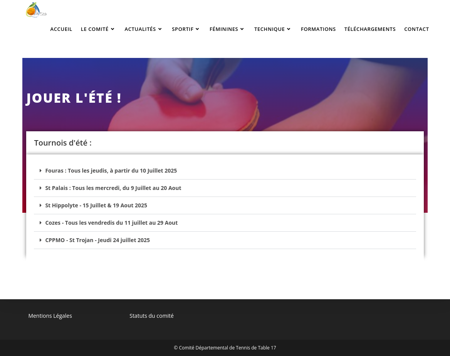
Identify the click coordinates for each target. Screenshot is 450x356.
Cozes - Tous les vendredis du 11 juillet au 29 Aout (111, 222)
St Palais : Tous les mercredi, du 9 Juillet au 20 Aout (113, 188)
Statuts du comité (151, 315)
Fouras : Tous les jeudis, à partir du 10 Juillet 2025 (111, 170)
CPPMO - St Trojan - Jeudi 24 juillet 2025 (97, 240)
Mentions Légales (50, 315)
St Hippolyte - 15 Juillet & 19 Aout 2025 (96, 205)
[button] (225, 171)
